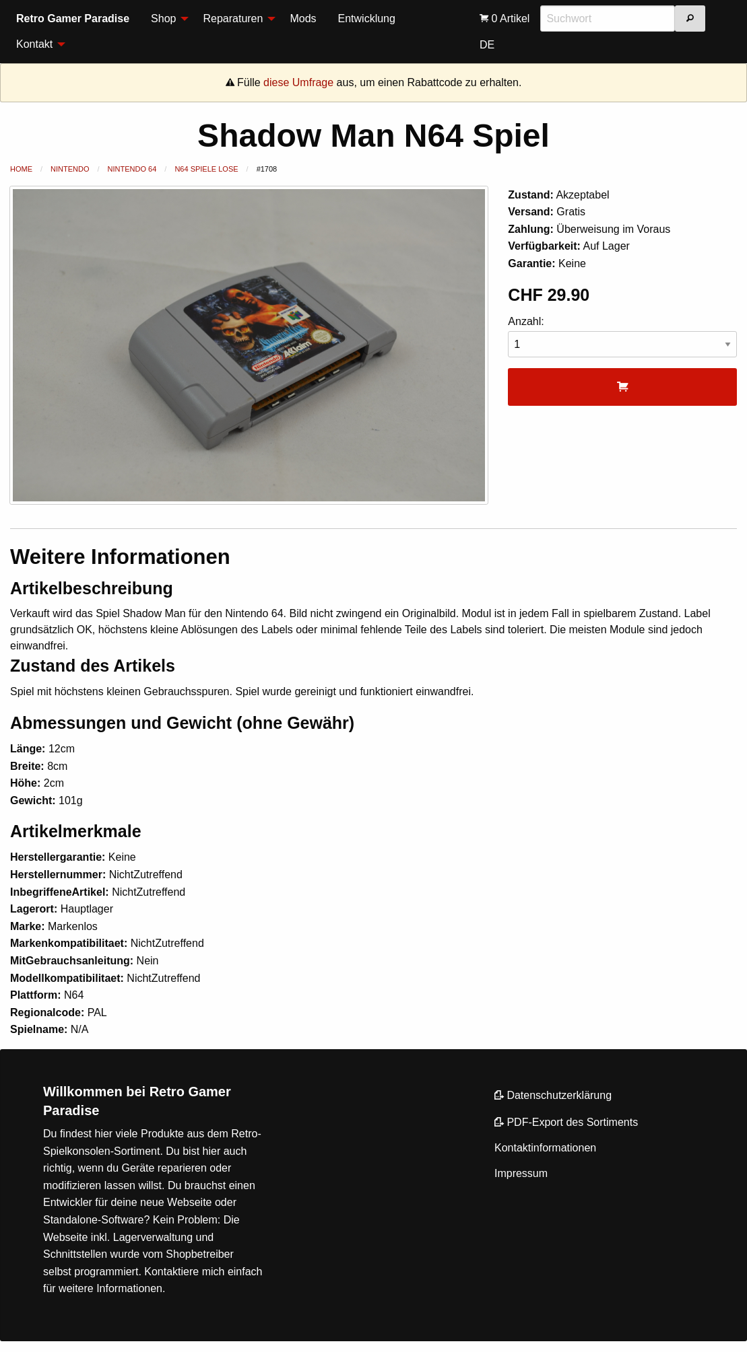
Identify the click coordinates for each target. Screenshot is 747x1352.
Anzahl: (622, 337)
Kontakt (34, 44)
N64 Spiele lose (206, 169)
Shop (163, 18)
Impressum (521, 1173)
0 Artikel (504, 18)
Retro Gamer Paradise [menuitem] (72, 18)
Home (21, 169)
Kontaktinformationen (545, 1147)
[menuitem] (166, 19)
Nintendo (70, 169)
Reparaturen (233, 18)
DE (487, 44)
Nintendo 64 (132, 169)
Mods (303, 18)
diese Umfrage (298, 82)
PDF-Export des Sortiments (566, 1122)
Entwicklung (366, 18)
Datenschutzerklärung (553, 1095)
